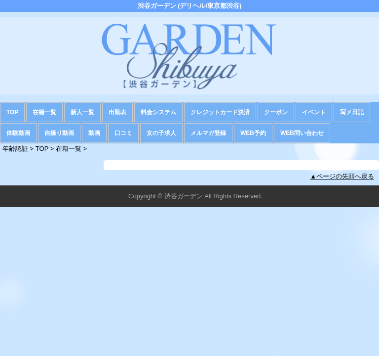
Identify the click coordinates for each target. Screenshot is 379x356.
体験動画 (18, 133)
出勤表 (117, 112)
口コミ (123, 133)
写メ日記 (352, 112)
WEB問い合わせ (302, 133)
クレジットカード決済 (220, 112)
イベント (314, 112)
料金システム (158, 112)
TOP (12, 112)
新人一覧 (82, 112)
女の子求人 (161, 133)
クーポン (276, 112)
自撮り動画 (59, 133)
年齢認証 (15, 148)
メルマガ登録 (208, 133)
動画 (94, 133)
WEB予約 (253, 133)
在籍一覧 (44, 112)
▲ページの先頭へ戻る (342, 176)
